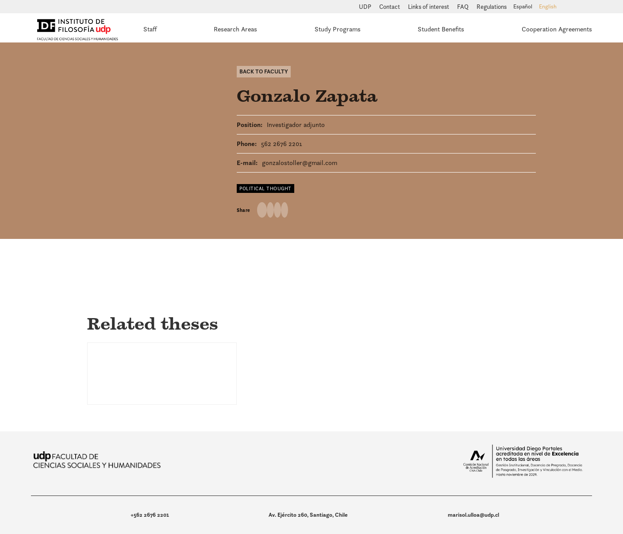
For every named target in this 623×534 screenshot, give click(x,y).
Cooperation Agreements (557, 29)
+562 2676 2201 (150, 515)
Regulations (492, 7)
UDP (366, 7)
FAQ (463, 7)
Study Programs (338, 29)
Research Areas (235, 29)
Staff (150, 29)
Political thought (265, 188)
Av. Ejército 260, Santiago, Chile (308, 515)
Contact (390, 7)
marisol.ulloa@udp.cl (473, 515)
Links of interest (429, 7)
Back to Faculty (263, 71)
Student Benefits (441, 29)
